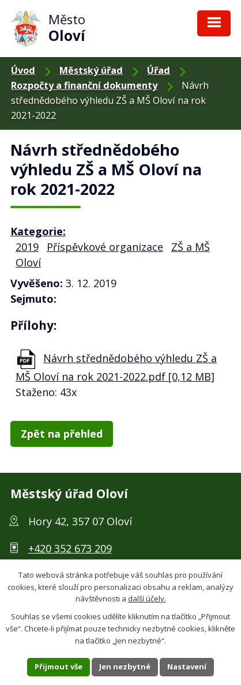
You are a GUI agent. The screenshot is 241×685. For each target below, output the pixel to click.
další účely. (147, 598)
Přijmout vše (58, 666)
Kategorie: (38, 231)
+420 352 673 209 (70, 548)
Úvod (23, 70)
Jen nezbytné (124, 666)
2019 (27, 247)
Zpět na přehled (62, 434)
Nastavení (186, 666)
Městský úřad (91, 70)
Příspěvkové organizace (105, 247)
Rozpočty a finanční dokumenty (84, 85)
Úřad (158, 70)
